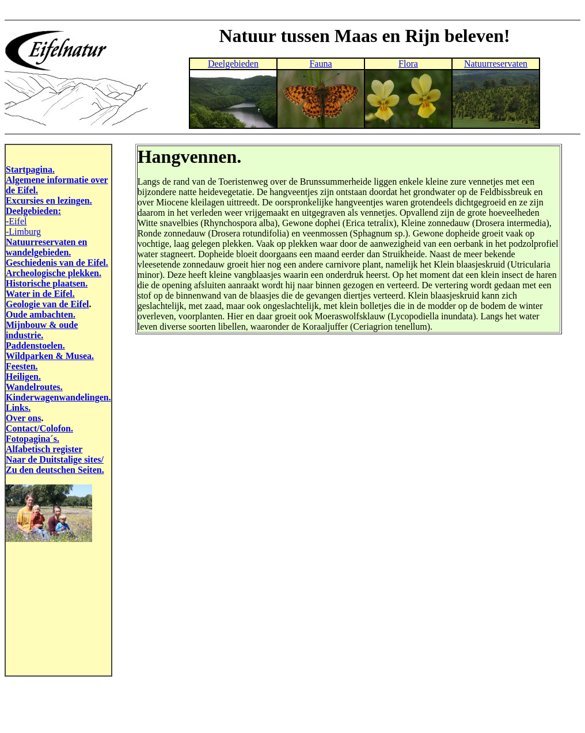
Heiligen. (23, 376)
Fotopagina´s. (32, 439)
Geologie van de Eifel (47, 304)
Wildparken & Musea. (50, 356)
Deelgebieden (233, 63)
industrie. (24, 335)
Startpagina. (30, 169)
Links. (18, 408)
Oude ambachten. (40, 314)
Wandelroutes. (34, 387)
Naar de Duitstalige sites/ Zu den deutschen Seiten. (55, 465)
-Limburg (23, 231)
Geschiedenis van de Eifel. (57, 263)
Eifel (17, 221)
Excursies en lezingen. (49, 200)
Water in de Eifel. (40, 294)
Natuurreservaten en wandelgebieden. (46, 247)
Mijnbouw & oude (42, 325)
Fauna (320, 63)
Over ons (23, 418)
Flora (408, 63)
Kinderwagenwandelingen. (58, 397)
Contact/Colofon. (39, 428)
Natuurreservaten (495, 63)
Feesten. (22, 366)
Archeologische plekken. (53, 273)
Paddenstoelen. (35, 345)
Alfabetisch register (44, 449)
